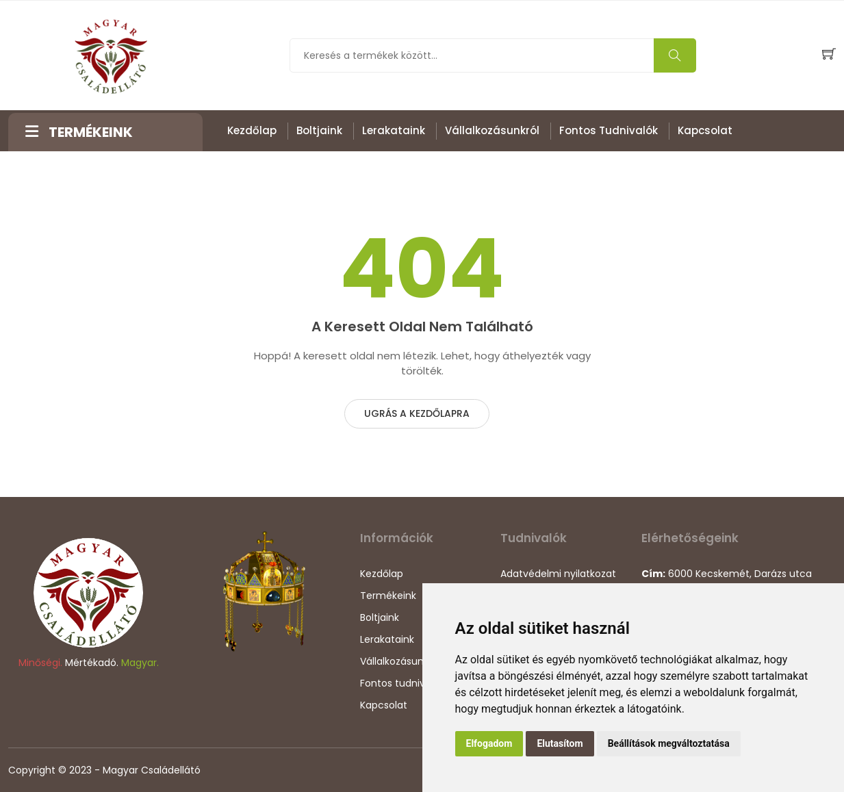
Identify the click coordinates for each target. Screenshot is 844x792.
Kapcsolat (705, 130)
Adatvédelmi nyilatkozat (558, 573)
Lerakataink (393, 130)
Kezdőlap (252, 130)
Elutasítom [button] (560, 743)
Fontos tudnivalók (608, 130)
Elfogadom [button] (489, 743)
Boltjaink (319, 130)
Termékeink (388, 595)
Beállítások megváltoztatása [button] (669, 743)
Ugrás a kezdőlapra (417, 413)
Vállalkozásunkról (492, 130)
